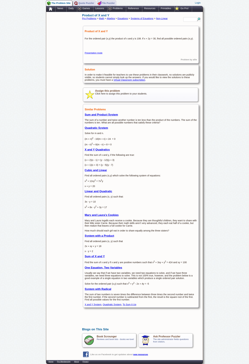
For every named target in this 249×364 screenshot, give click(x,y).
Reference (133, 8)
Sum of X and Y (95, 256)
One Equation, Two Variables (103, 267)
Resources (149, 8)
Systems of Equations (142, 18)
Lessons (99, 8)
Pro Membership (63, 362)
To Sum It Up (129, 304)
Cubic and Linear (96, 170)
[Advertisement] (62, 64)
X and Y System (93, 304)
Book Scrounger (107, 336)
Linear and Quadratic (98, 191)
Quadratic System (96, 127)
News (60, 8)
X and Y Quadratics (97, 149)
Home (50, 362)
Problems (118, 8)
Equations (122, 18)
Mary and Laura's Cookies (102, 215)
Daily (71, 8)
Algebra (111, 18)
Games (86, 8)
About (76, 362)
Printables (166, 8)
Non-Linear (162, 18)
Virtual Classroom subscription (129, 80)
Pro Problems (89, 18)
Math (101, 18)
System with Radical (98, 289)
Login (198, 2)
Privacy (86, 362)
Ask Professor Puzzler (166, 336)
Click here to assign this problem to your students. (140, 94)
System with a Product (99, 235)
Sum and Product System (101, 114)
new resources (140, 354)
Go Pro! (184, 8)
